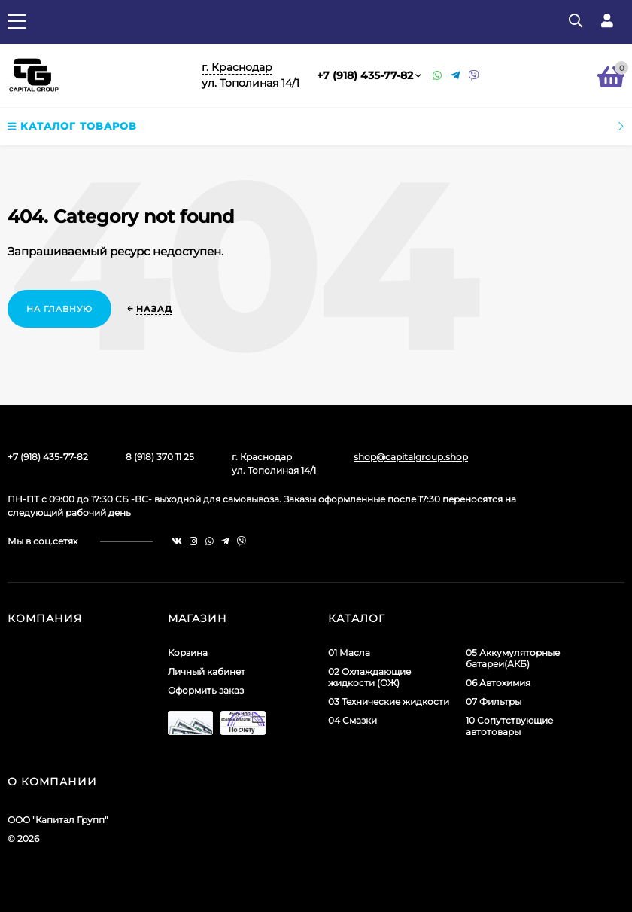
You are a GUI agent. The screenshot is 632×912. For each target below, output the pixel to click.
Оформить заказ (206, 690)
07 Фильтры (493, 701)
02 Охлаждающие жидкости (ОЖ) (369, 677)
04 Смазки (352, 720)
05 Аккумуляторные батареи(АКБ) (513, 658)
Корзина (188, 652)
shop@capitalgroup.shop (411, 456)
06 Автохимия (498, 682)
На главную (59, 308)
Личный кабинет (206, 671)
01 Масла (349, 652)
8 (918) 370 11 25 (160, 456)
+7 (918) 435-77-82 (365, 75)
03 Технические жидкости (388, 701)
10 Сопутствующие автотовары (509, 726)
